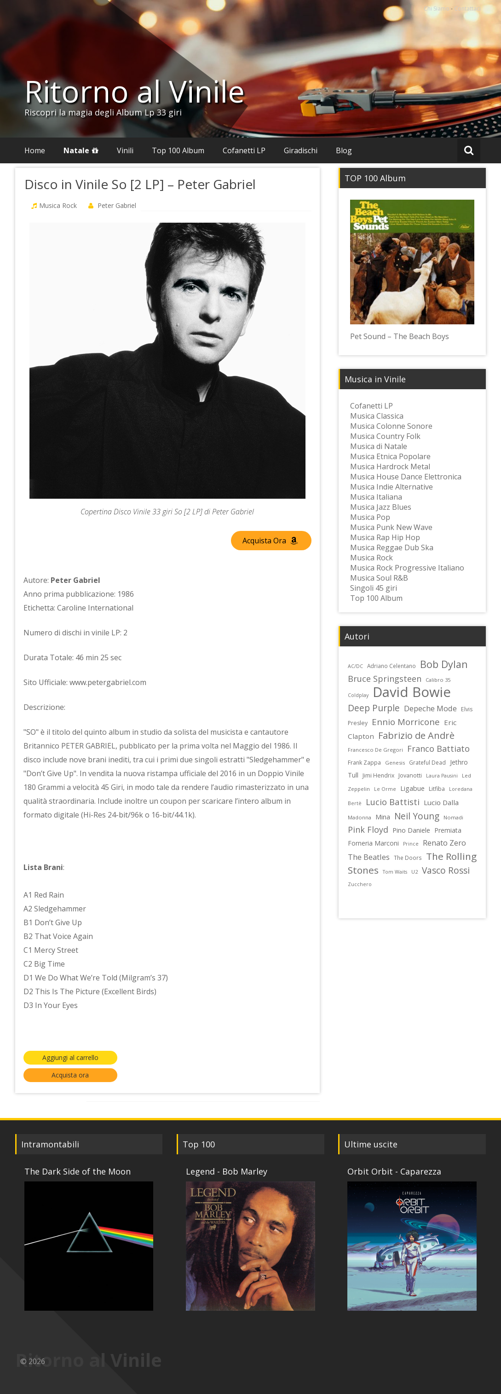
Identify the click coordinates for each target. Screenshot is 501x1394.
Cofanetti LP (244, 150)
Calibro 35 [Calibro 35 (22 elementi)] (438, 679)
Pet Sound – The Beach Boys (399, 336)
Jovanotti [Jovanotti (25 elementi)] (410, 775)
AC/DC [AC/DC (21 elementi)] (355, 666)
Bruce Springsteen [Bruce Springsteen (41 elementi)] (384, 678)
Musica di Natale (378, 446)
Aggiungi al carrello (70, 1057)
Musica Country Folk (385, 436)
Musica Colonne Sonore (391, 426)
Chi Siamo (436, 8)
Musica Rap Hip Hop (385, 537)
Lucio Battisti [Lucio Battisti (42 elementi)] (393, 801)
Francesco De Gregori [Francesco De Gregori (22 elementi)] (375, 749)
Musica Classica (376, 416)
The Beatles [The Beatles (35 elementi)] (369, 857)
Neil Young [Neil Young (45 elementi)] (416, 816)
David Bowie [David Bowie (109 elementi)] (412, 692)
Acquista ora (70, 1075)
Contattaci (467, 8)
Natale (76, 150)
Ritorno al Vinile (134, 91)
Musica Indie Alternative (391, 487)
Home (34, 150)
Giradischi (300, 150)
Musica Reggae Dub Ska (391, 547)
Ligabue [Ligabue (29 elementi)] (412, 788)
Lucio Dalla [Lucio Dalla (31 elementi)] (441, 802)
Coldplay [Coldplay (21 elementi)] (358, 695)
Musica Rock (58, 205)
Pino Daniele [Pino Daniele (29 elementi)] (411, 830)
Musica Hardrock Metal (390, 466)
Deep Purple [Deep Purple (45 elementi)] (374, 708)
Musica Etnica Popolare (390, 456)
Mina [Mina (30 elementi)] (382, 816)
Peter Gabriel (117, 205)
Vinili (125, 150)
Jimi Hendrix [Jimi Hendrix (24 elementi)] (378, 775)
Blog (344, 150)
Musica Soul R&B (379, 578)
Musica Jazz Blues (380, 507)
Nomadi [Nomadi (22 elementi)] (453, 817)
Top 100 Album (178, 150)
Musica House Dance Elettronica (405, 477)
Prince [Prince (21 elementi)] (411, 844)
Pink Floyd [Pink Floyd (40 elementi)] (368, 829)
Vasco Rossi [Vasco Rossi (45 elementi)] (446, 870)
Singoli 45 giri (373, 588)
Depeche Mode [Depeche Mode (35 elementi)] (430, 708)
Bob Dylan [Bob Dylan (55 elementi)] (444, 664)
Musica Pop (370, 517)
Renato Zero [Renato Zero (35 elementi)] (444, 842)
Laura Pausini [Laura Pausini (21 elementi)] (442, 775)
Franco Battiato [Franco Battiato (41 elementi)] (438, 748)
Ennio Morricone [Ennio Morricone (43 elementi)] (406, 721)
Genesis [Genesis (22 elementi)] (395, 762)
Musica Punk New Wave (391, 527)
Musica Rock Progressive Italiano (407, 568)
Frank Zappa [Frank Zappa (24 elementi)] (364, 762)
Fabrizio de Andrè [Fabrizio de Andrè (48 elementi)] (416, 735)
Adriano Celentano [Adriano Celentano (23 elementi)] (391, 665)
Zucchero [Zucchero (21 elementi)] (360, 884)
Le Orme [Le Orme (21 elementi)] (385, 789)
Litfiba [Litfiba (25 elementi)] (437, 789)
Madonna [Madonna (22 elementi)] (359, 817)
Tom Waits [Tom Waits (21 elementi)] (395, 872)
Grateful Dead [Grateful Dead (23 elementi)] (427, 762)
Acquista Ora (270, 541)
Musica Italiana (376, 497)
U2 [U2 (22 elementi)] (414, 871)
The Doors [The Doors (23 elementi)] (408, 857)
